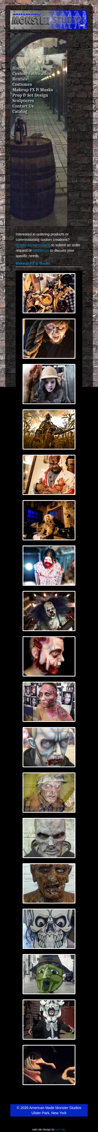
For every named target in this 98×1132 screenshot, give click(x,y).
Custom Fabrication (32, 73)
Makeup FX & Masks (33, 89)
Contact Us (23, 106)
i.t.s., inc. (60, 1129)
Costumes (22, 84)
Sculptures (23, 100)
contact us (41, 250)
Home (18, 68)
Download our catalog (33, 245)
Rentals (20, 79)
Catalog (20, 111)
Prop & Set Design (30, 95)
